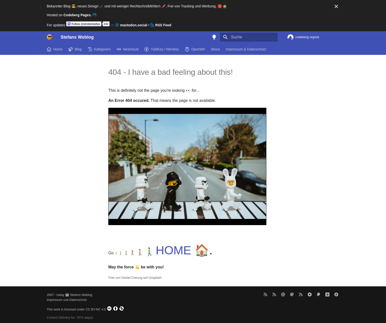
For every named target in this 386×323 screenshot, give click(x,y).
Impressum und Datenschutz (67, 300)
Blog (75, 49)
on (107, 25)
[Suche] (249, 37)
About (215, 49)
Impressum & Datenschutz (246, 49)
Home (55, 49)
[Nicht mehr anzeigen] (336, 6)
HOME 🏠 (182, 250)
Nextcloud (127, 49)
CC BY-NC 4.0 (105, 308)
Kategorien (99, 49)
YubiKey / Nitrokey (161, 49)
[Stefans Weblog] (50, 37)
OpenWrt (195, 49)
